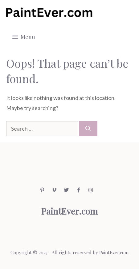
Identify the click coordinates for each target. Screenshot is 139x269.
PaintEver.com (114, 252)
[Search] (88, 128)
